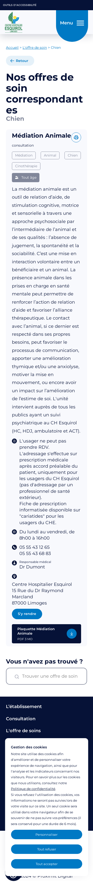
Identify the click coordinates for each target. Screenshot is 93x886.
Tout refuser (46, 849)
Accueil (12, 47)
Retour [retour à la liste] (22, 60)
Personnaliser (46, 834)
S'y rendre (27, 613)
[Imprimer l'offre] (76, 137)
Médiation (23, 155)
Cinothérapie (26, 166)
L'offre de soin (35, 47)
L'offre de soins (23, 730)
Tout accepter (47, 864)
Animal (50, 155)
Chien (73, 155)
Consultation (20, 718)
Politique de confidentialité (33, 789)
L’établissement (24, 706)
